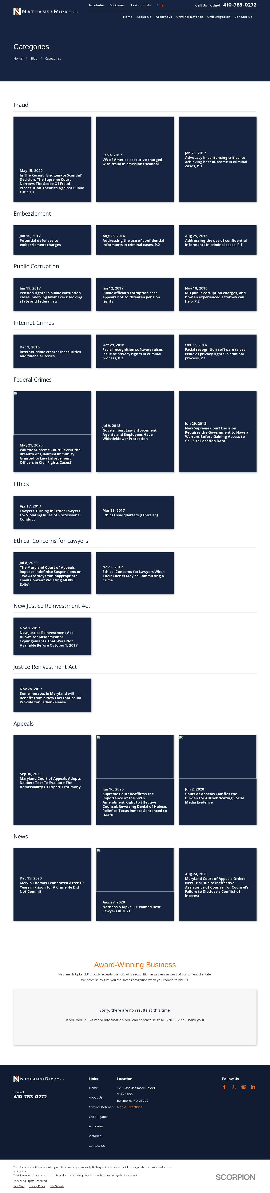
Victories (117, 5)
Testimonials (140, 5)
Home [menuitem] (127, 17)
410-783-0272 (240, 5)
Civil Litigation (98, 1117)
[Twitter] (234, 1087)
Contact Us (97, 1145)
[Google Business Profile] (243, 1087)
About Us (96, 1097)
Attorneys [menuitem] (164, 17)
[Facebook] (224, 1087)
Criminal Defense (101, 1107)
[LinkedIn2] (253, 1087)
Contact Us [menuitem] (243, 17)
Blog (160, 5)
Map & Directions (129, 1107)
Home (93, 1088)
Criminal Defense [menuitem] (189, 17)
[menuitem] (18, 1186)
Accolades (97, 5)
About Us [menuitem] (143, 17)
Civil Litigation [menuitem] (218, 17)
